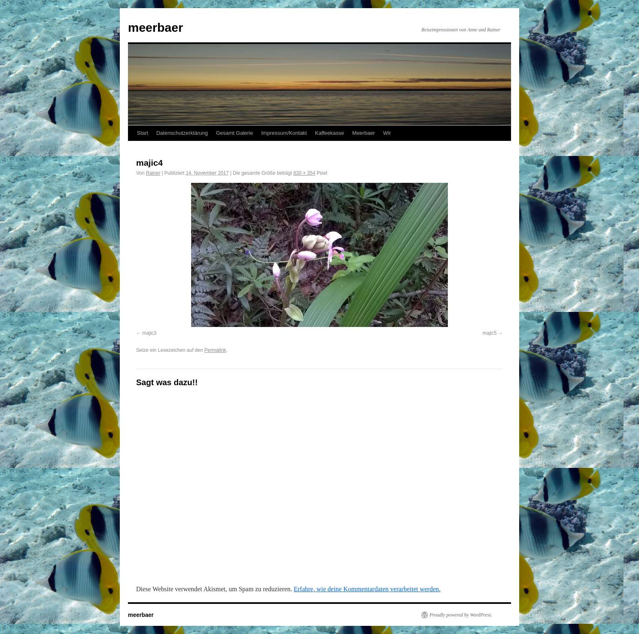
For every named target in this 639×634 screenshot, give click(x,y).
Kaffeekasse (329, 133)
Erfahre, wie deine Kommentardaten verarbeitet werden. (367, 589)
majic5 (490, 333)
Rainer (153, 173)
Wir (387, 133)
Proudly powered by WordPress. (461, 615)
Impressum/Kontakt (284, 133)
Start (142, 133)
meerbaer (155, 27)
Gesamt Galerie (234, 133)
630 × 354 (304, 173)
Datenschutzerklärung (181, 133)
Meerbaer (363, 133)
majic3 (149, 333)
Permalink (215, 350)
